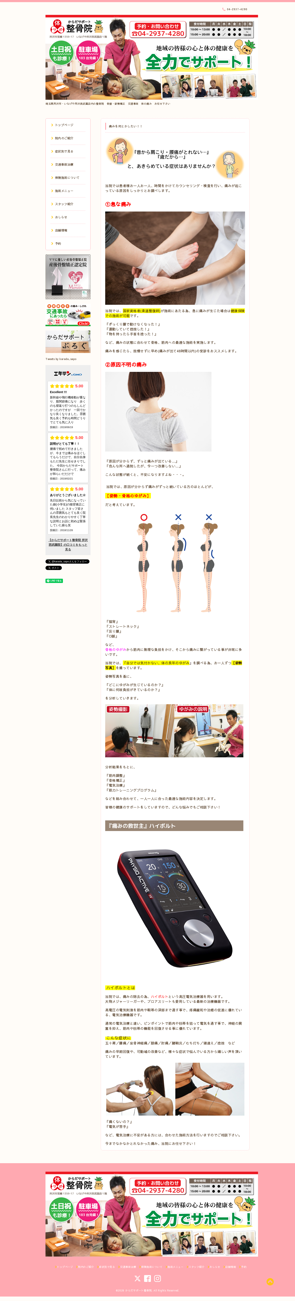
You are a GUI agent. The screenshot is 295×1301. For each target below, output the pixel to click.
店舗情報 (59, 230)
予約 (56, 243)
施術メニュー (62, 191)
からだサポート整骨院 (138, 1290)
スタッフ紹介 (62, 204)
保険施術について (65, 177)
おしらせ (59, 217)
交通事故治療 (62, 164)
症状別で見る (62, 151)
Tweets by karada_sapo (61, 359)
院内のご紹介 (62, 138)
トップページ (62, 125)
